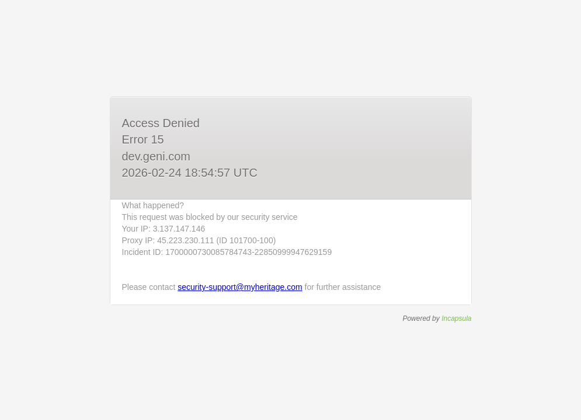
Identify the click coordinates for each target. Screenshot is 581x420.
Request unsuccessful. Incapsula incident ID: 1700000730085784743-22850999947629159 (290, 210)
